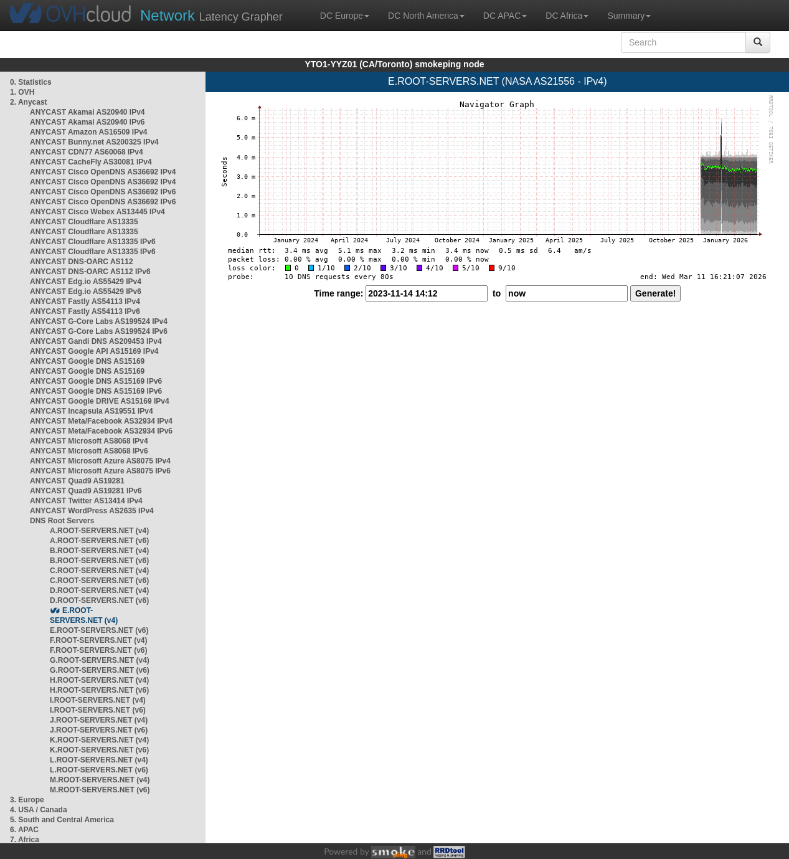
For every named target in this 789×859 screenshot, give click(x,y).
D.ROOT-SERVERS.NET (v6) (99, 600)
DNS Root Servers (62, 520)
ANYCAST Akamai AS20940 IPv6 (87, 122)
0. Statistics (31, 82)
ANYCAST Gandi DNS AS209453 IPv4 (96, 341)
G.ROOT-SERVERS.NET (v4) (99, 660)
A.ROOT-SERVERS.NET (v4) (99, 530)
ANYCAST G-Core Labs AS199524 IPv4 (99, 321)
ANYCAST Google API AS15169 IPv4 (94, 351)
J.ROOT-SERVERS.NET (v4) (99, 720)
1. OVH (22, 92)
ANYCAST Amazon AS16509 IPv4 (89, 132)
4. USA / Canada (38, 809)
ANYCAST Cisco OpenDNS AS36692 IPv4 (103, 172)
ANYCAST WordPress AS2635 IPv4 (92, 510)
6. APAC (24, 829)
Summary (629, 16)
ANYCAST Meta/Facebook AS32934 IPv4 (101, 421)
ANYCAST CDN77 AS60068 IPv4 (86, 152)
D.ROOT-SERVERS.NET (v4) (99, 590)
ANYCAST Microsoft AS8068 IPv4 (89, 441)
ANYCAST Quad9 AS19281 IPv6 (86, 490)
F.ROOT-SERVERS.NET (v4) (98, 640)
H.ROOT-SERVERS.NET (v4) (99, 680)
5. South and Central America (62, 819)
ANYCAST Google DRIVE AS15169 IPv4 (99, 401)
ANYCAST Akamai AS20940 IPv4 (87, 112)
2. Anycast (28, 102)
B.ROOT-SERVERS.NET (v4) (99, 550)
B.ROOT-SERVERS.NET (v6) (99, 560)
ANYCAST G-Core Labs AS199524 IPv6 (99, 331)
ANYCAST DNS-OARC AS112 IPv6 (90, 271)
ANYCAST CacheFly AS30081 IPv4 (91, 162)
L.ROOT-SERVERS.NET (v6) (99, 770)
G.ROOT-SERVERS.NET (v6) (99, 670)
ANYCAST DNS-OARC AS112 (81, 261)
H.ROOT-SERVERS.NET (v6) (99, 690)
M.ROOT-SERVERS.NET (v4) (99, 780)
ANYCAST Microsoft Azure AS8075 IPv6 (100, 471)
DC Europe (344, 16)
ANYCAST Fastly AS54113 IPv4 (85, 301)
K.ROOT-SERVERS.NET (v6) (99, 750)
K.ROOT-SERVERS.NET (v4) (99, 740)
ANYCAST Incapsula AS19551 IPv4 (91, 411)
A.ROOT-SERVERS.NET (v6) (99, 540)
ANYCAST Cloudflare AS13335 (84, 221)
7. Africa (24, 839)
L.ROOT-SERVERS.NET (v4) (99, 760)
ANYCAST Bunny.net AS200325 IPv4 (94, 142)
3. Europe (27, 799)
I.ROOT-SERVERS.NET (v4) (98, 700)
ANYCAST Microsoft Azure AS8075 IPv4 (100, 461)
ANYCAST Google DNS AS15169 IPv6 (96, 381)
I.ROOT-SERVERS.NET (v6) (98, 710)
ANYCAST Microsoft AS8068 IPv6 (89, 451)
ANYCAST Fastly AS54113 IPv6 (85, 311)
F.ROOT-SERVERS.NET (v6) (98, 650)
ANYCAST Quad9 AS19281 (77, 481)
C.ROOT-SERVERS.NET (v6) (99, 580)
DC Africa (567, 16)
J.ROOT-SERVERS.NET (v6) (99, 730)
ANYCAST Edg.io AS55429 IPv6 (85, 291)
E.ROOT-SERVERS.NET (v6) (99, 630)
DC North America (426, 16)
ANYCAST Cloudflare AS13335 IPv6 (93, 241)
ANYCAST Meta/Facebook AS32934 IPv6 (101, 431)
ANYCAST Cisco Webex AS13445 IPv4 (97, 211)
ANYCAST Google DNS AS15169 (87, 361)
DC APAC (505, 16)
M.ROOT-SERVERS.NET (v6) (99, 789)
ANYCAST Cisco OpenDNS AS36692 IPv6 (103, 191)
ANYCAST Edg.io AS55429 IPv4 (85, 281)
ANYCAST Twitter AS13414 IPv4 (86, 500)
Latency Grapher (211, 15)
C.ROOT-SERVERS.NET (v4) (99, 570)
